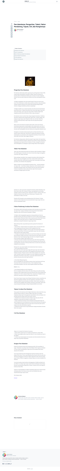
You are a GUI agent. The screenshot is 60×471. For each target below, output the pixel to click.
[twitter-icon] (5, 464)
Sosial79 (27, 1)
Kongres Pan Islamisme (19, 59)
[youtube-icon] (9, 464)
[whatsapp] (11, 30)
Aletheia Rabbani (10, 454)
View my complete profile (7, 461)
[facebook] (11, 26)
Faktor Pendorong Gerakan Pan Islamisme (22, 53)
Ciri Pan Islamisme (18, 57)
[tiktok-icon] (11, 464)
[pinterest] (11, 34)
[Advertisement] (30, 12)
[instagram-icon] (7, 464)
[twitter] (11, 28)
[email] (11, 37)
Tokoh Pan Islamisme (19, 52)
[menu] (3, 2)
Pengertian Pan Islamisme (19, 50)
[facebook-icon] (3, 464)
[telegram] (11, 32)
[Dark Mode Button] (57, 1)
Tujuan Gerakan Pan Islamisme (20, 55)
